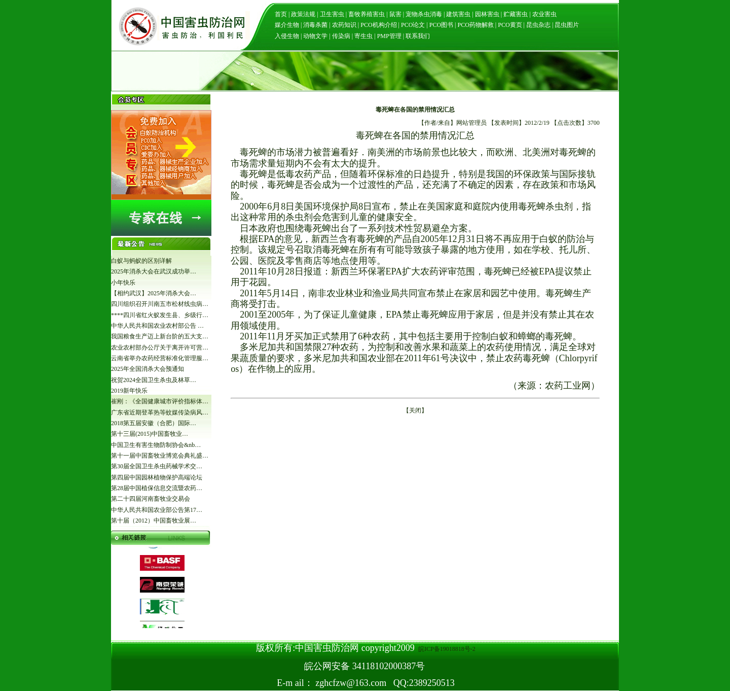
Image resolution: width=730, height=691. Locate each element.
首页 (281, 14)
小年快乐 (123, 282)
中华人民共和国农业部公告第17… (156, 509)
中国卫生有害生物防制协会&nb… (156, 444)
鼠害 (395, 14)
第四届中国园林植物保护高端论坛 (156, 477)
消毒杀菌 (315, 24)
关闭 (415, 410)
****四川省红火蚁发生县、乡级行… (159, 315)
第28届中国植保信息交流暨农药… (156, 488)
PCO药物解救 (475, 24)
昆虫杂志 (538, 24)
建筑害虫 (458, 14)
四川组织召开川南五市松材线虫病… (159, 303)
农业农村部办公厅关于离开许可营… (159, 347)
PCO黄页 (510, 24)
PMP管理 (389, 36)
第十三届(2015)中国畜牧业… (149, 433)
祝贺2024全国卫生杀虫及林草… (153, 380)
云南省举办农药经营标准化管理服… (159, 358)
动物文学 (315, 36)
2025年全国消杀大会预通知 (147, 368)
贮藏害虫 (515, 14)
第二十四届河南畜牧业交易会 (150, 498)
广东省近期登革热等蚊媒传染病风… (159, 412)
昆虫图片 (566, 24)
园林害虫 (487, 14)
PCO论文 (413, 24)
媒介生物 (287, 24)
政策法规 (303, 14)
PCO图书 (441, 24)
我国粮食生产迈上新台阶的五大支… (159, 336)
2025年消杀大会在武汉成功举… (153, 271)
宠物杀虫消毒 (424, 14)
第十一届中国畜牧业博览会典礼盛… (159, 455)
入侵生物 (287, 36)
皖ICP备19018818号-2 (446, 648)
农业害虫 (544, 14)
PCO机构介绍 (378, 24)
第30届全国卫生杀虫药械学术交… (156, 466)
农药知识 (344, 24)
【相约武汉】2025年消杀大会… (153, 293)
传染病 (341, 36)
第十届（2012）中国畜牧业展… (153, 520)
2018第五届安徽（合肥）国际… (153, 423)
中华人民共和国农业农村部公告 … (157, 325)
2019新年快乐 (129, 390)
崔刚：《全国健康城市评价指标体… (159, 401)
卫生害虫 (332, 14)
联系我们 (418, 36)
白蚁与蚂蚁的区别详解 (141, 260)
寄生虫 (363, 36)
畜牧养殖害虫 (366, 14)
